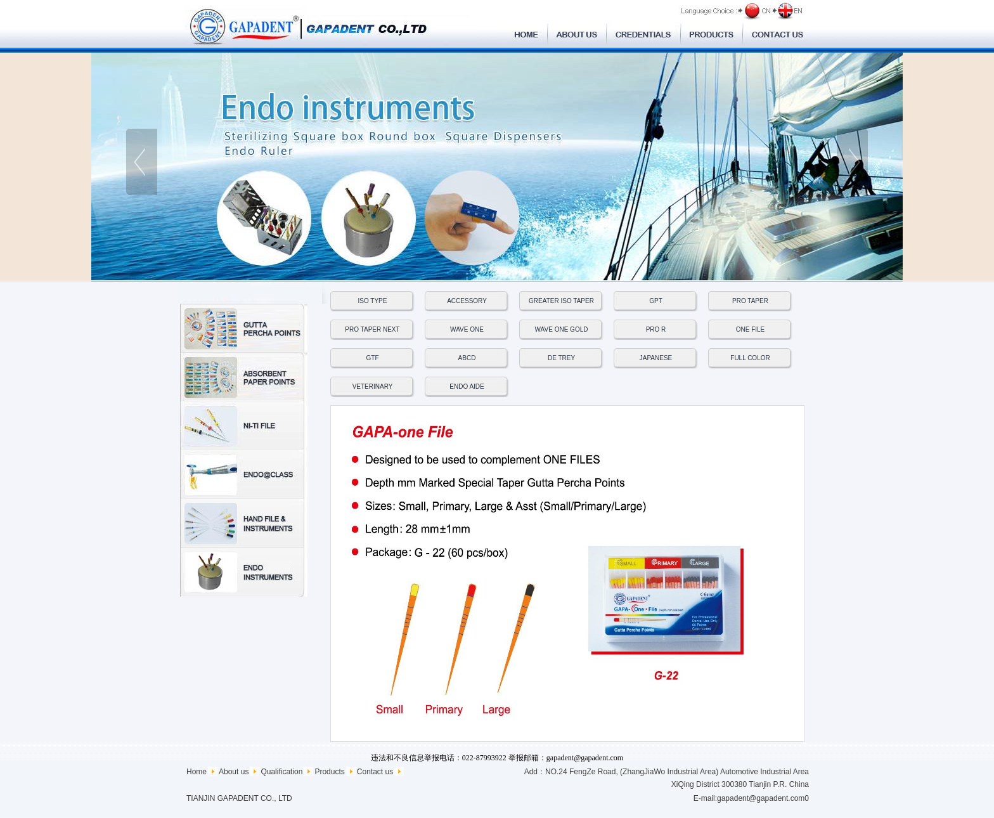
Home (196, 771)
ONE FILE (750, 329)
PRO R (656, 329)
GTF (372, 357)
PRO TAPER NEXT (372, 329)
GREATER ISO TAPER (561, 300)
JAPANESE (656, 357)
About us (233, 771)
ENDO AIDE (466, 386)
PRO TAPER (750, 300)
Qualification (281, 771)
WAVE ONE (467, 329)
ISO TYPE (372, 300)
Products (329, 771)
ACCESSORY (467, 300)
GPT (655, 300)
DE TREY (561, 357)
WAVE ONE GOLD (561, 329)
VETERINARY (372, 386)
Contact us (375, 771)
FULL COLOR (750, 357)
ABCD (467, 357)
